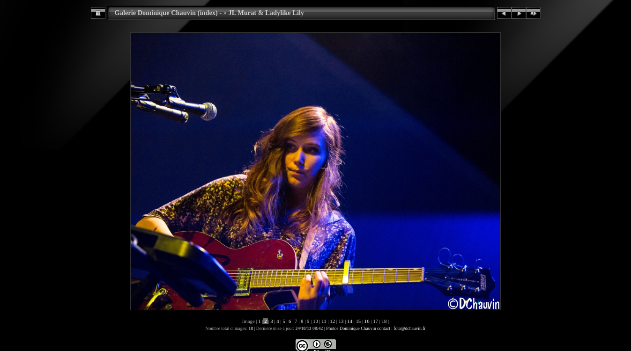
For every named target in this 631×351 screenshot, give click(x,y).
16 (367, 321)
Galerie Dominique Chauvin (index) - (168, 12)
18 (384, 321)
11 (324, 321)
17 (375, 321)
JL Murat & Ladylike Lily (266, 12)
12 (332, 321)
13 (341, 321)
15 (358, 321)
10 (315, 321)
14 (349, 321)
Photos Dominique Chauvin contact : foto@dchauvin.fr (375, 328)
